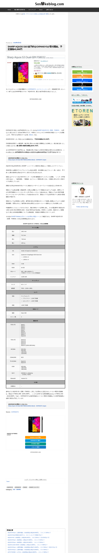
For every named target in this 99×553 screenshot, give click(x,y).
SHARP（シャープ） (34, 488)
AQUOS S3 (10, 488)
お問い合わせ (49, 9)
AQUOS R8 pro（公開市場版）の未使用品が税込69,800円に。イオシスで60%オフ (29, 534)
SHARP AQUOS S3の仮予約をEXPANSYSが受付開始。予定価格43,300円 (35, 49)
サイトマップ (32, 9)
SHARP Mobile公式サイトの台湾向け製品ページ (25, 218)
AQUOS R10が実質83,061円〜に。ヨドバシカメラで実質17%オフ (25, 536)
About (41, 9)
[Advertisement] (35, 28)
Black (31, 136)
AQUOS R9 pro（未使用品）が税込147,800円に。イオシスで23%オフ (26, 541)
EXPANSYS (15, 413)
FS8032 (25, 488)
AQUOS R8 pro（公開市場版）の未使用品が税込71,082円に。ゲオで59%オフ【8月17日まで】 (33, 548)
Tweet (7, 483)
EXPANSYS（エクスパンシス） (38, 90)
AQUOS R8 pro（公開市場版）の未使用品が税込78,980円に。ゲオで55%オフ (28, 551)
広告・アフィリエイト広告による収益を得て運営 (35, 14)
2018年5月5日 (17, 43)
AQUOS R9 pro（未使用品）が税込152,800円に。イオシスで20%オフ (26, 544)
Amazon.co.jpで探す (35, 439)
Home (9, 9)
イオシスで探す (35, 448)
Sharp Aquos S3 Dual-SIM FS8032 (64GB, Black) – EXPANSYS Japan (27, 161)
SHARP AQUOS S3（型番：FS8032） (48, 132)
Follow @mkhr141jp (82, 206)
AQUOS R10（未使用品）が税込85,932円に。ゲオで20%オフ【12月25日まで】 (29, 539)
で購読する (82, 71)
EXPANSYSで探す (35, 442)
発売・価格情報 (17, 491)
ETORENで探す (35, 445)
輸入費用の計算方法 (20, 9)
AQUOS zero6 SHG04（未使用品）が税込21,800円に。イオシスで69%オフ (27, 546)
